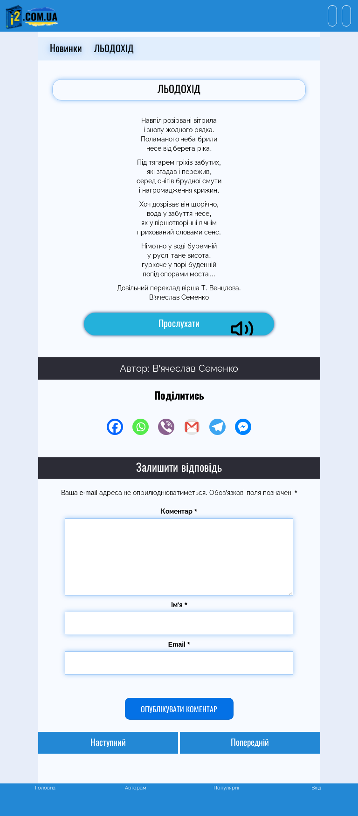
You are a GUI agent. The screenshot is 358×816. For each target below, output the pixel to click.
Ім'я (179, 605)
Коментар (179, 511)
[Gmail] (192, 427)
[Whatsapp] (140, 427)
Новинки (66, 48)
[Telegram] (217, 427)
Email (179, 644)
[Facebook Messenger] (243, 427)
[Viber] (166, 427)
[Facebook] (115, 427)
